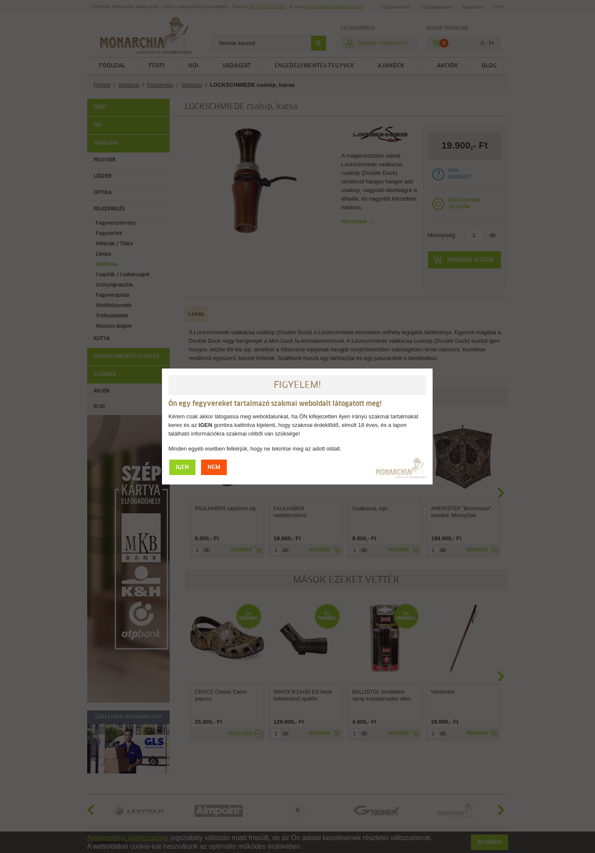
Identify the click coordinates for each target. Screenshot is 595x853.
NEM (213, 467)
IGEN (182, 467)
